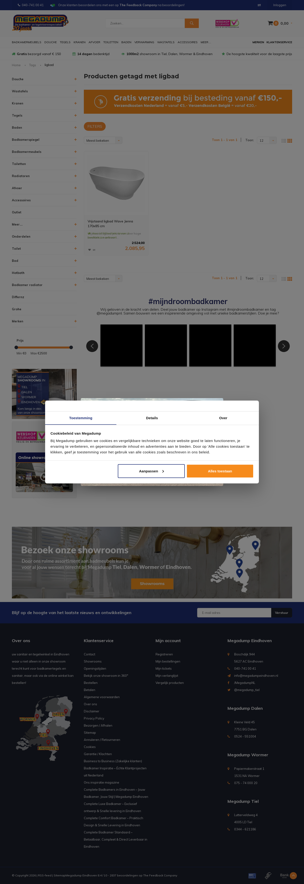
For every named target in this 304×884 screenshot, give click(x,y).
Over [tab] (223, 418)
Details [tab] (152, 418)
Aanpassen (151, 471)
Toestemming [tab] (80, 418)
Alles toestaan (220, 471)
